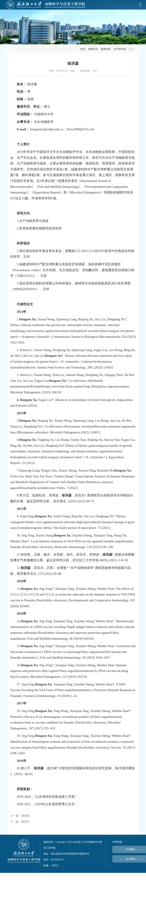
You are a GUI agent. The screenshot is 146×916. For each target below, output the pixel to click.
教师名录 (106, 49)
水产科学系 (120, 49)
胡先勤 (25, 815)
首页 (82, 49)
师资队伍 (93, 49)
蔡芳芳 (25, 821)
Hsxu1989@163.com (80, 129)
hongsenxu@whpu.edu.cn (46, 129)
